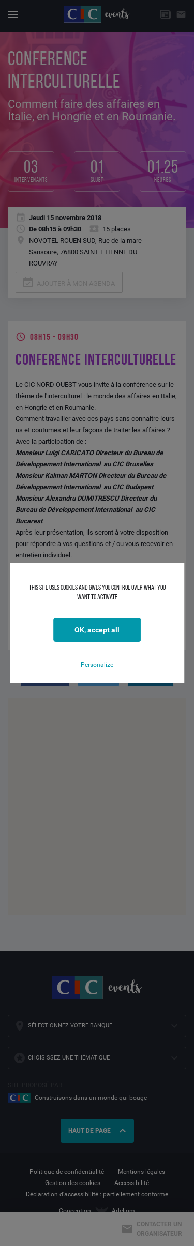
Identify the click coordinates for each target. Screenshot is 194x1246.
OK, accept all (97, 630)
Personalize (97, 664)
